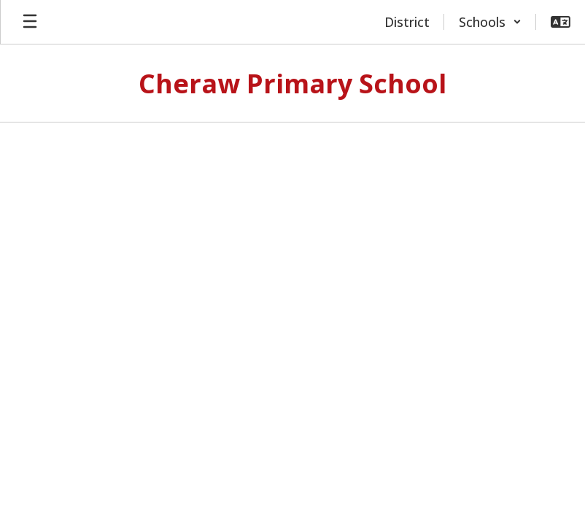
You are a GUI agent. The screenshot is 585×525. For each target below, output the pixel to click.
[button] (490, 22)
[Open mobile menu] (30, 22)
